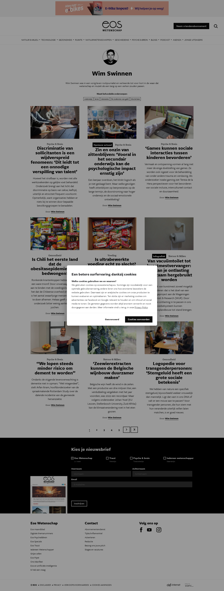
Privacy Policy (141, 307)
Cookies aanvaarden (139, 319)
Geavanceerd (112, 319)
